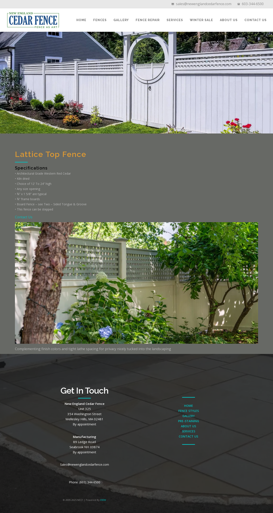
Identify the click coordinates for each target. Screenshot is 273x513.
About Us (229, 20)
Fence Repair (148, 20)
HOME (188, 406)
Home (81, 20)
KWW (103, 499)
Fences (100, 20)
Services (175, 20)
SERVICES (188, 431)
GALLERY (188, 416)
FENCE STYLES (188, 411)
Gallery (121, 20)
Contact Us (255, 20)
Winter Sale (201, 20)
